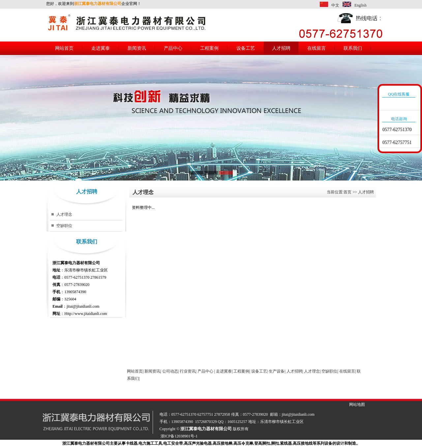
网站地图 (357, 404)
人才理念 (64, 214)
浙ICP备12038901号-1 (179, 436)
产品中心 (173, 48)
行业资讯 (188, 371)
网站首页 (64, 48)
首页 (347, 192)
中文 (335, 5)
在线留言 (316, 48)
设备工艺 (245, 48)
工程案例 (209, 48)
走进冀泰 (100, 48)
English (360, 5)
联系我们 (353, 48)
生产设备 (277, 371)
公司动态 (170, 371)
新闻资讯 (137, 48)
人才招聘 (281, 48)
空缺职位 (64, 225)
